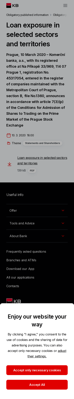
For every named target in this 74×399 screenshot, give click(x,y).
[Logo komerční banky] (15, 5)
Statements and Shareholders (42, 143)
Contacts (12, 286)
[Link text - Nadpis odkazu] (14, 301)
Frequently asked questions (26, 251)
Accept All (37, 385)
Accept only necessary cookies (37, 370)
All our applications (20, 277)
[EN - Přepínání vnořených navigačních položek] (37, 210)
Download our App (20, 269)
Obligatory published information (27, 14)
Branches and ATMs (21, 260)
